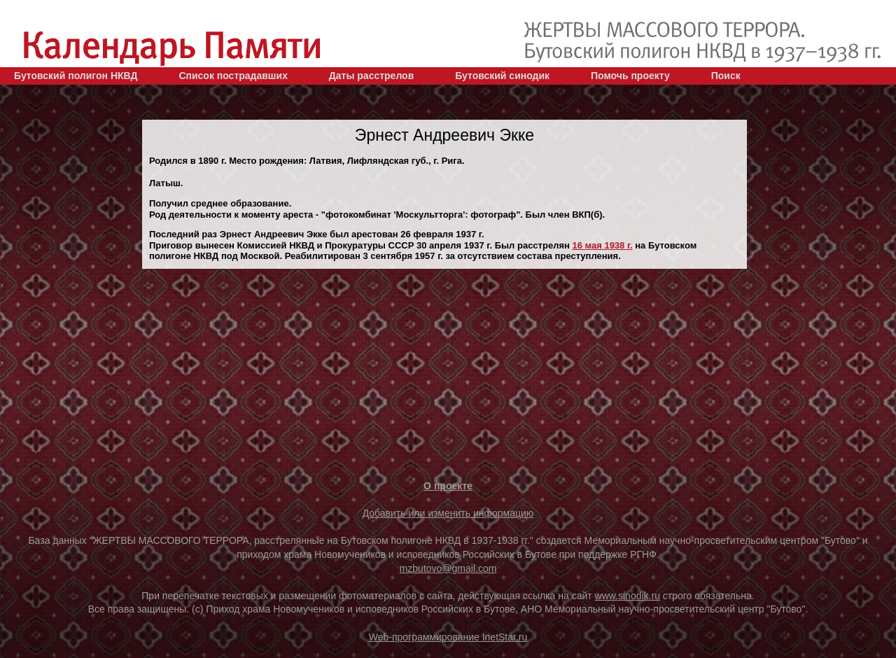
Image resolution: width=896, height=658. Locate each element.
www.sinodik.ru (627, 595)
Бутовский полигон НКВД (75, 75)
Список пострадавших (233, 75)
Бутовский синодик (502, 75)
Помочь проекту (630, 75)
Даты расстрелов (371, 75)
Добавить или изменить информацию (448, 513)
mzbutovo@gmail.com (448, 568)
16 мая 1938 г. (602, 245)
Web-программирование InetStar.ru (448, 637)
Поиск (726, 75)
